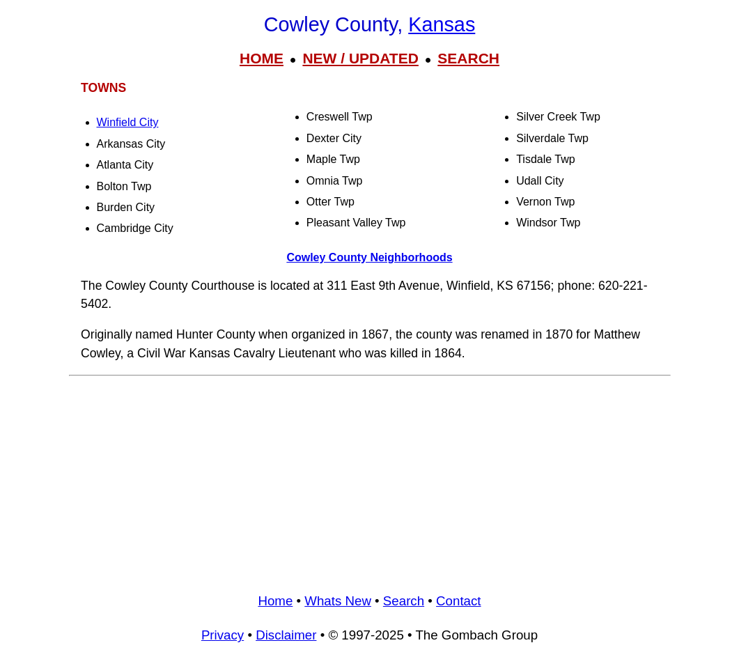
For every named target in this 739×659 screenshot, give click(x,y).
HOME (261, 58)
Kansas (441, 24)
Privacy (222, 635)
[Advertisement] (370, 479)
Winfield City (128, 122)
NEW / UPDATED (360, 58)
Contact (458, 601)
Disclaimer (286, 635)
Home (275, 601)
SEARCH (468, 58)
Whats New (337, 601)
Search (403, 601)
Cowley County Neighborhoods (369, 257)
